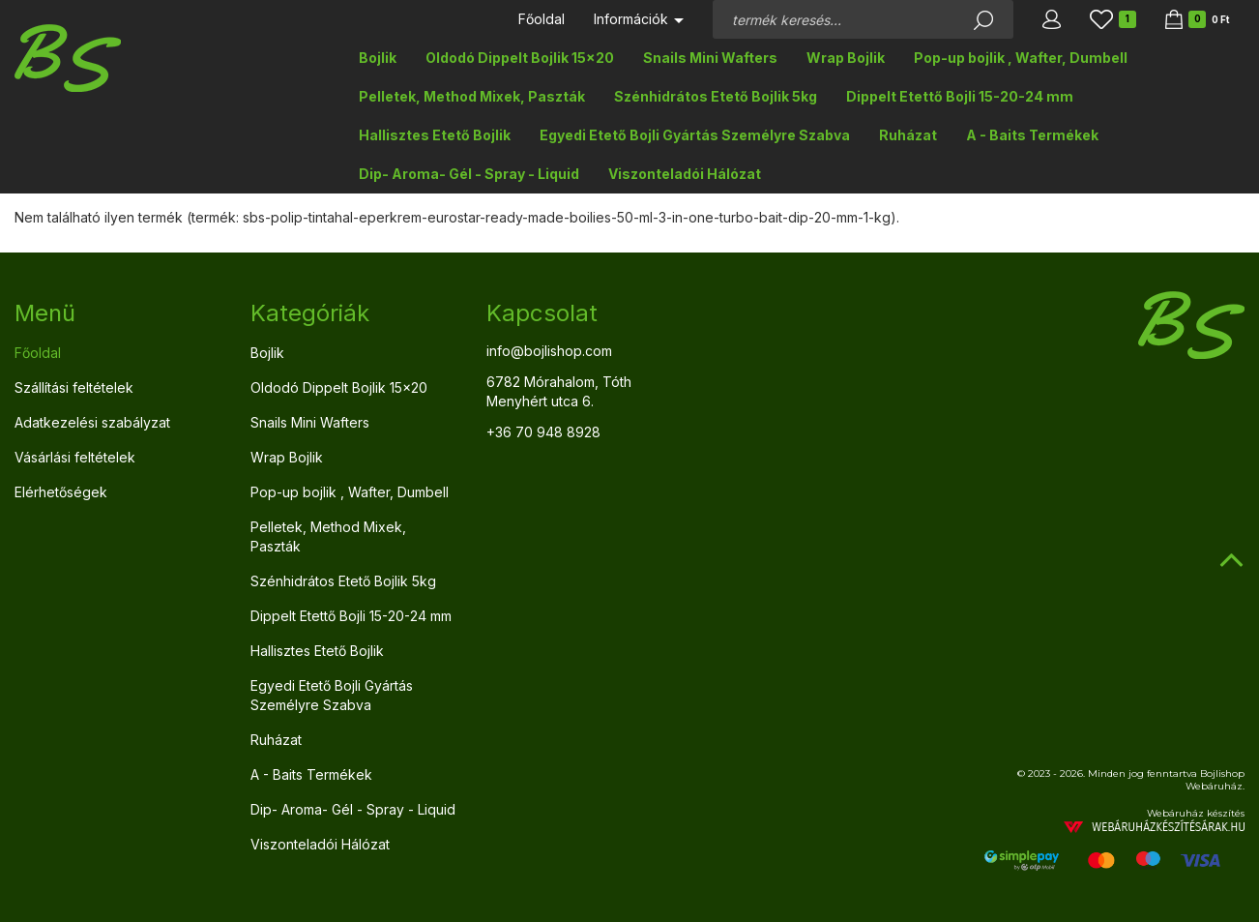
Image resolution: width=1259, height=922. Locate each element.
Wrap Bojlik (845, 57)
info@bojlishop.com (549, 350)
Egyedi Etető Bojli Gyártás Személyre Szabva (695, 135)
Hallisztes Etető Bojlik (435, 135)
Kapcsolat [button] (542, 313)
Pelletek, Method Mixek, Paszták (472, 96)
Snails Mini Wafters (710, 57)
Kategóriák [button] (309, 313)
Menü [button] (45, 313)
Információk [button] (639, 19)
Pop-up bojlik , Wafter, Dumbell (1020, 57)
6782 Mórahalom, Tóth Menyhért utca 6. (558, 391)
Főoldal (541, 19)
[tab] (118, 313)
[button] (1051, 19)
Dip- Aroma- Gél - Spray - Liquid (469, 173)
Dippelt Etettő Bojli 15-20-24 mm (959, 96)
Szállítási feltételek (74, 387)
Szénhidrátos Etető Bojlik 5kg (715, 96)
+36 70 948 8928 (543, 432)
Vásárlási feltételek (75, 457)
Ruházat (908, 135)
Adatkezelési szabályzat (92, 422)
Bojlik (377, 57)
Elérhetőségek (61, 492)
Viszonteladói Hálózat (684, 173)
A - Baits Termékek (1032, 135)
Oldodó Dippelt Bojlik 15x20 (519, 57)
